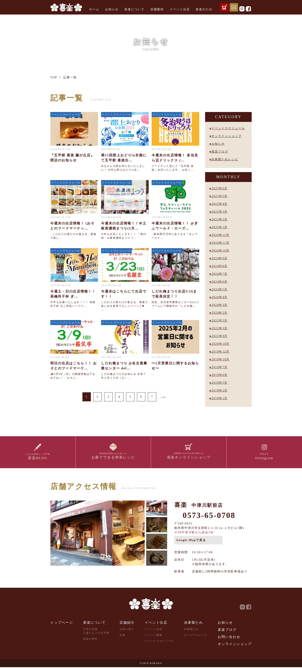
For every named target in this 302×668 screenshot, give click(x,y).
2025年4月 (219, 204)
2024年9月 (219, 258)
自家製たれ (193, 623)
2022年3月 (219, 328)
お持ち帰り (127, 629)
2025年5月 (219, 196)
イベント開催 (153, 635)
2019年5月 (219, 382)
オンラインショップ (226, 136)
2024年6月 (219, 281)
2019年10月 (220, 359)
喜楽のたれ (204, 9)
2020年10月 (220, 343)
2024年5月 (219, 289)
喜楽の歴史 (90, 639)
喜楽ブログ (219, 151)
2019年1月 (219, 398)
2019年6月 (219, 375)
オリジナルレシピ (196, 635)
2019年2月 (219, 390)
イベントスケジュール (228, 128)
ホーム (94, 9)
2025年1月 (219, 227)
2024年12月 (220, 235)
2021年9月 (219, 336)
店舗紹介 (127, 623)
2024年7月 (219, 273)
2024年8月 (219, 266)
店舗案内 (157, 9)
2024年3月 (219, 305)
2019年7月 (219, 367)
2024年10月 (220, 250)
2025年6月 (219, 188)
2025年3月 (219, 211)
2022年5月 (219, 320)
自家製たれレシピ (224, 159)
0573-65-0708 (209, 516)
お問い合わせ (229, 637)
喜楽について (134, 9)
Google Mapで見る (191, 541)
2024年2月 (219, 312)
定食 (122, 635)
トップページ (61, 623)
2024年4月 (219, 297)
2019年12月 (220, 351)
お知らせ (111, 9)
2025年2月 (219, 219)
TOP (53, 77)
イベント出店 (180, 9)
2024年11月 (220, 242)
